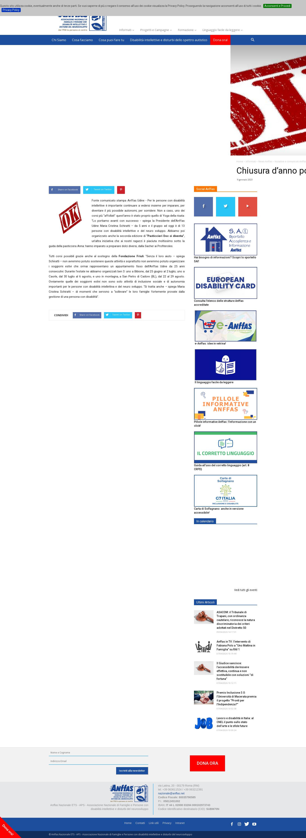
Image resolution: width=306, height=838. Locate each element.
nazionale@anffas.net (171, 793)
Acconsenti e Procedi (277, 5)
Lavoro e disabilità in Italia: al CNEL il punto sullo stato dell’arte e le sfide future (235, 722)
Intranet (180, 823)
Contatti (140, 823)
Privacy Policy (11, 9)
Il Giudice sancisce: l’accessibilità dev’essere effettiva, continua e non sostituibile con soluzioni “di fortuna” (235, 671)
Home (128, 823)
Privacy (167, 823)
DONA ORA (207, 763)
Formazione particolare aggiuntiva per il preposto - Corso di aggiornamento (234, 555)
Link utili (154, 823)
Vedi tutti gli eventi (245, 590)
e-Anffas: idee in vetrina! (210, 343)
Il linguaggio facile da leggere (214, 382)
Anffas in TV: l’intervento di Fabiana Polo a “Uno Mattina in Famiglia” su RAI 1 (236, 645)
